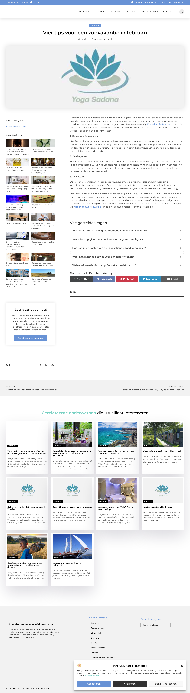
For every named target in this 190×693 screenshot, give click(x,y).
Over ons (115, 11)
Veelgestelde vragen (17, 127)
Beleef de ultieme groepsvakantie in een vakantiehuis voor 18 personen (72, 453)
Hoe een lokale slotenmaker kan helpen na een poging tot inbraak (17, 189)
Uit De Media (84, 11)
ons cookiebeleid (92, 675)
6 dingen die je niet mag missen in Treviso (26, 508)
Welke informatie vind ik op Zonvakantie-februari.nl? (127, 266)
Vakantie (95, 26)
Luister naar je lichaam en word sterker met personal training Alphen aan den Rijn (17, 152)
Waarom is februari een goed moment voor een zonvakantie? (127, 231)
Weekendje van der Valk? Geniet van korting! (116, 508)
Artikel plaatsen (150, 11)
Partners (101, 11)
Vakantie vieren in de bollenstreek (162, 451)
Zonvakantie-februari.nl (160, 124)
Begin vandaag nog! (30, 310)
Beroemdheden (98, 628)
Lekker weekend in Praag (157, 507)
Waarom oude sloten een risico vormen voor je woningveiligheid (41, 170)
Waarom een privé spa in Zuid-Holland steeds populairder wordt (16, 207)
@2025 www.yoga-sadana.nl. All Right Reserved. (28, 689)
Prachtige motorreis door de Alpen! (72, 507)
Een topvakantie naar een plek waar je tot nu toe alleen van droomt (24, 565)
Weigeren (130, 684)
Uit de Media (97, 633)
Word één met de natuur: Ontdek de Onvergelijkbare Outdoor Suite (26, 452)
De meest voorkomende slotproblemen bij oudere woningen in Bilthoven (41, 189)
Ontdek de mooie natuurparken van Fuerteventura (116, 452)
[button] (181, 665)
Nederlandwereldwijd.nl (88, 207)
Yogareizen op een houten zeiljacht (67, 564)
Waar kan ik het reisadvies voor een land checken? (127, 257)
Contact (167, 11)
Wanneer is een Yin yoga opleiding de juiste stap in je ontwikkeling (42, 226)
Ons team (131, 11)
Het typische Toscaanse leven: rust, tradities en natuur (41, 281)
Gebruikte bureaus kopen (16, 224)
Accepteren (94, 684)
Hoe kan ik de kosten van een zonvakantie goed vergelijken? (127, 248)
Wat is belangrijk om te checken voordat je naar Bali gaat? (127, 240)
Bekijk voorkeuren (166, 684)
